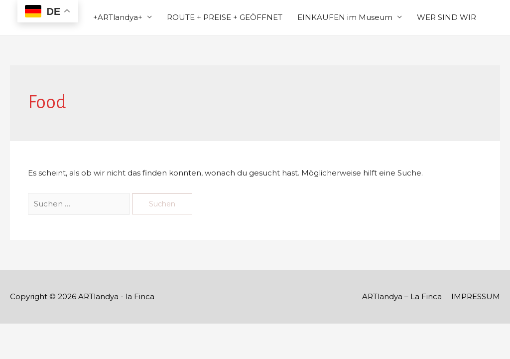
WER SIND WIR (446, 17)
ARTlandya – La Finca (402, 296)
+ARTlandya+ (117, 17)
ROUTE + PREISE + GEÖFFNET (224, 17)
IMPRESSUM (475, 296)
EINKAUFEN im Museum (344, 17)
